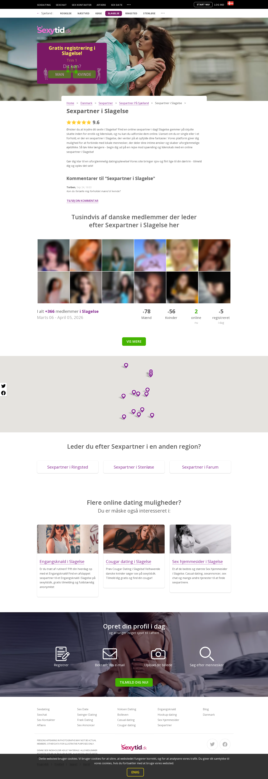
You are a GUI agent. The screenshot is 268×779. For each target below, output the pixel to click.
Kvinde (84, 74)
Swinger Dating (87, 715)
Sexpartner (165, 725)
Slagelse (113, 13)
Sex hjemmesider (168, 720)
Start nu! (203, 4)
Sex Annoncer (86, 725)
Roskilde (66, 13)
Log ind (219, 4)
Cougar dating (126, 725)
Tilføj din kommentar (82, 201)
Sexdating (44, 4)
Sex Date (116, 4)
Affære (101, 4)
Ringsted (131, 13)
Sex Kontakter (81, 4)
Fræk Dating (85, 720)
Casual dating (126, 720)
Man (59, 74)
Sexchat (61, 4)
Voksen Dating (126, 709)
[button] (125, 366)
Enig (135, 772)
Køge (98, 13)
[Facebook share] (3, 393)
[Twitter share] (3, 386)
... (129, 4)
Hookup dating (167, 715)
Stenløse (149, 13)
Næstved (83, 13)
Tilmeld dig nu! (134, 682)
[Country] (230, 3)
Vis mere (134, 341)
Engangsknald (167, 709)
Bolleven (122, 715)
